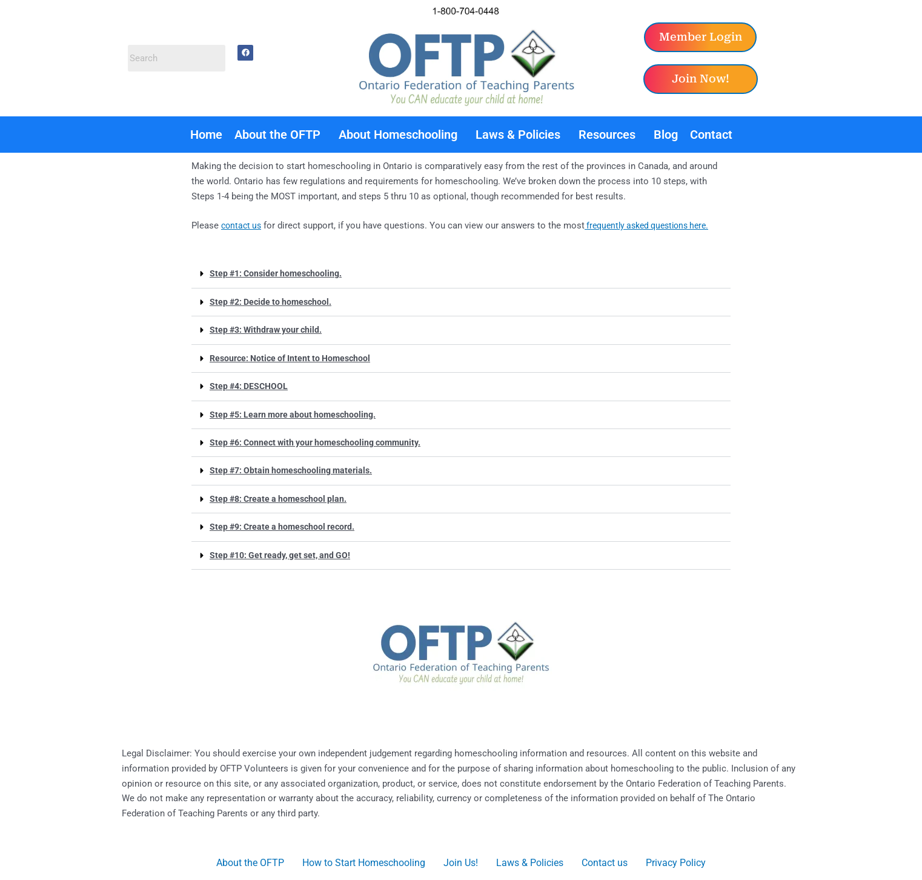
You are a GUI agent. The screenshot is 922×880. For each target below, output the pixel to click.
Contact (711, 134)
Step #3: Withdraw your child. (269, 329)
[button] (280, 134)
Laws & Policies (518, 134)
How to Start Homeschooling (363, 859)
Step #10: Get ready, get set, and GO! (285, 552)
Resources (607, 134)
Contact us (605, 859)
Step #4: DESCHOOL (251, 384)
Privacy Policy (676, 859)
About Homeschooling (398, 134)
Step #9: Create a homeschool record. (286, 524)
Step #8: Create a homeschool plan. (282, 496)
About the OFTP (277, 134)
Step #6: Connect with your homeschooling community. (321, 440)
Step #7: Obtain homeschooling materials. (295, 468)
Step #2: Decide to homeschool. (274, 301)
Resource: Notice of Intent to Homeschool (294, 357)
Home (206, 134)
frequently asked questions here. (655, 225)
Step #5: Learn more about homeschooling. (297, 412)
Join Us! (460, 859)
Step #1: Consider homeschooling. (279, 273)
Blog (666, 134)
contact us (242, 225)
